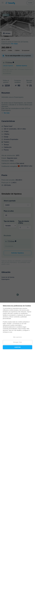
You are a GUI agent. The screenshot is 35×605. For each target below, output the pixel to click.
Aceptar (17, 347)
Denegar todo (17, 342)
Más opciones (17, 337)
